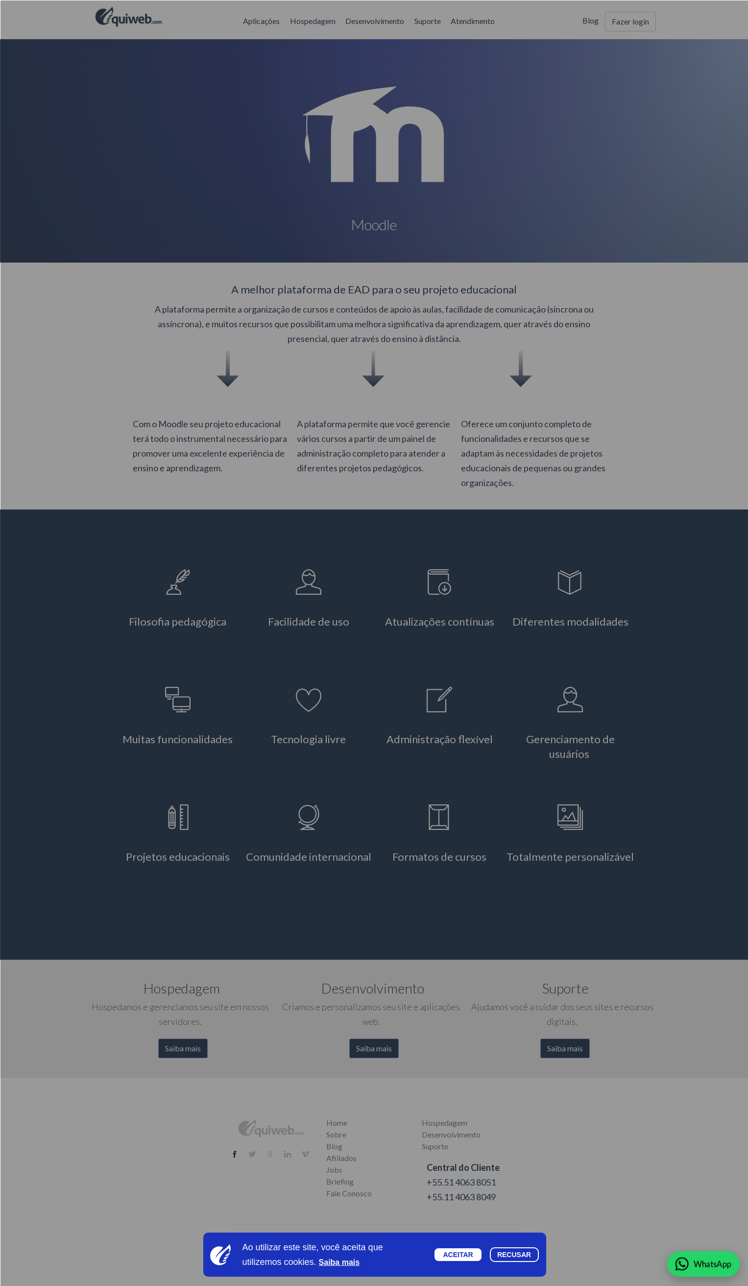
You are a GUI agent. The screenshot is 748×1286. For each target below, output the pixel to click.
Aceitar (458, 1255)
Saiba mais (339, 1262)
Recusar (514, 1255)
